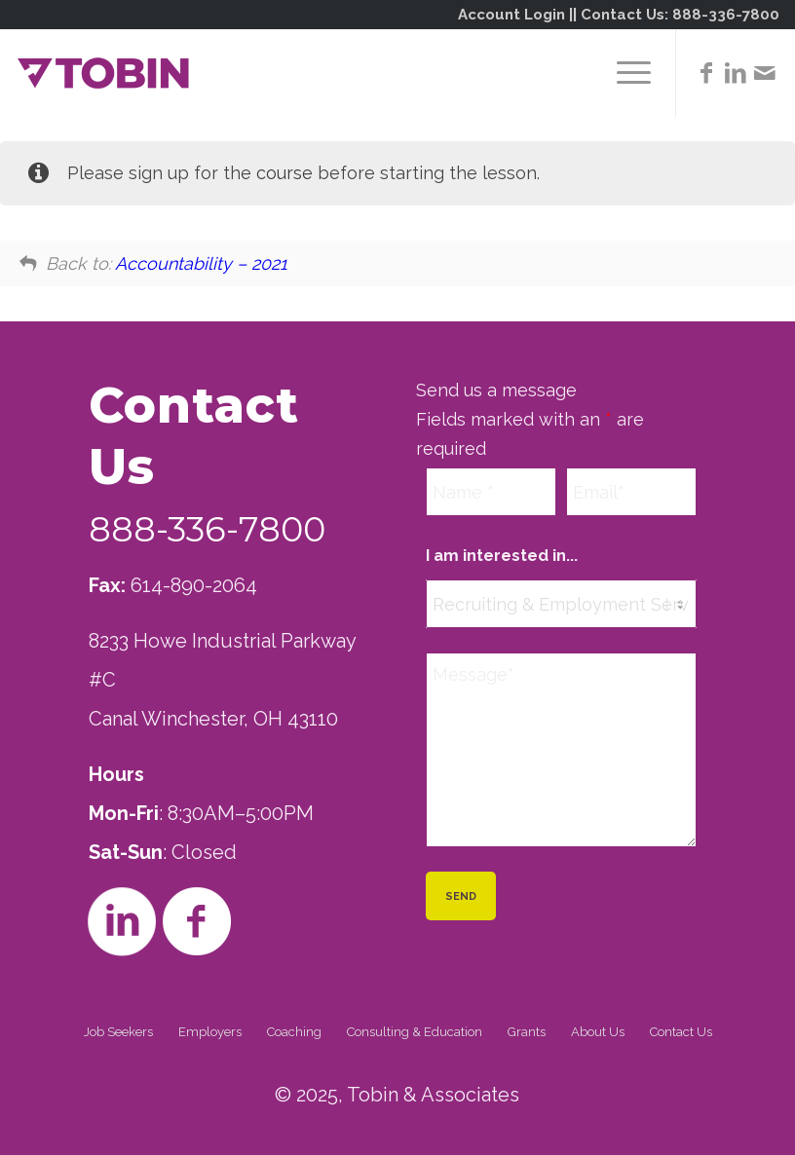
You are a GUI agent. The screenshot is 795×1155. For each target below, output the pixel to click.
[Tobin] (103, 73)
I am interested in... (502, 555)
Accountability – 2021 (201, 263)
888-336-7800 (725, 14)
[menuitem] (624, 73)
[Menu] (624, 73)
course (284, 173)
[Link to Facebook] (706, 73)
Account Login (511, 14)
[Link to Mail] (764, 73)
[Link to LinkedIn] (735, 73)
